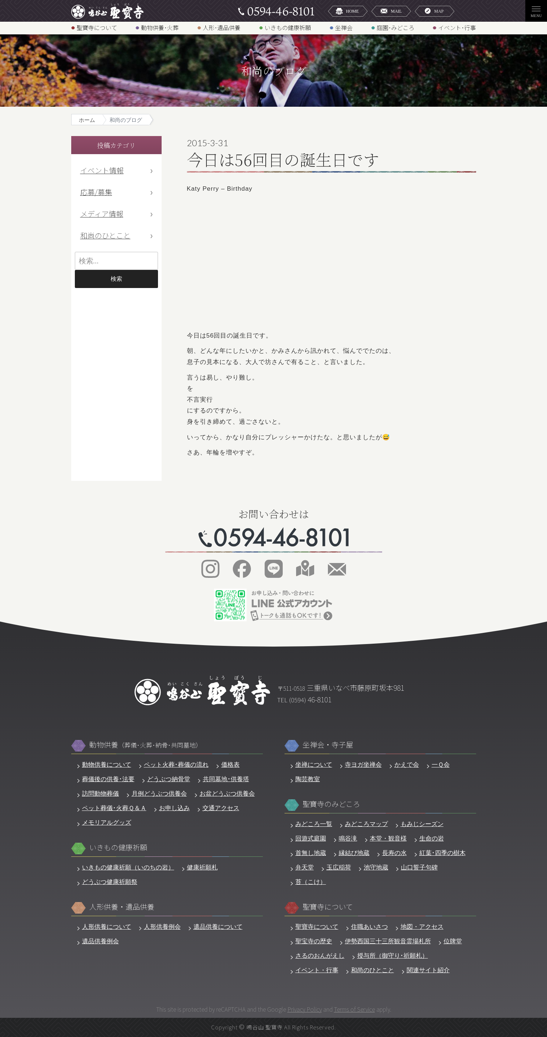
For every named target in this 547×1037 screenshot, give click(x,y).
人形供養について (106, 926)
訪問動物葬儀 (100, 793)
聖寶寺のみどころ (331, 804)
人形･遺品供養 (221, 27)
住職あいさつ (369, 926)
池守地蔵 (376, 867)
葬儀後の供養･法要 (108, 779)
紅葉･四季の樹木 (442, 853)
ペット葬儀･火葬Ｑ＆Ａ (114, 808)
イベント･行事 (457, 27)
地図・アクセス (422, 926)
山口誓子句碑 (419, 867)
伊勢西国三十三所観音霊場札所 (388, 941)
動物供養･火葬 (160, 27)
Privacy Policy (304, 1009)
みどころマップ (366, 824)
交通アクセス (220, 808)
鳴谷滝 (348, 838)
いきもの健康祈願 (288, 27)
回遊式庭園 (310, 838)
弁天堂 (304, 867)
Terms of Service (354, 1009)
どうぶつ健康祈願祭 (109, 882)
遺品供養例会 (100, 941)
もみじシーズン (422, 824)
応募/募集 (96, 192)
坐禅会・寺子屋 (328, 745)
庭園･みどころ (395, 27)
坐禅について (313, 764)
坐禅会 (343, 27)
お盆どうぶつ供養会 (227, 793)
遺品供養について (218, 926)
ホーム (87, 120)
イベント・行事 (316, 970)
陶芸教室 (307, 779)
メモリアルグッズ (106, 822)
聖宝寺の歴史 (313, 941)
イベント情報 (102, 170)
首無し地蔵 (310, 853)
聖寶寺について (97, 27)
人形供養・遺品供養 (121, 907)
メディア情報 (101, 213)
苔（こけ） (310, 882)
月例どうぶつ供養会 (159, 793)
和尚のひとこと (105, 235)
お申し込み (174, 808)
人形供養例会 (162, 926)
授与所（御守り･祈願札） (392, 955)
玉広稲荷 (338, 867)
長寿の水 (394, 853)
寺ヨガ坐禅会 (363, 764)
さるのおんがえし (320, 955)
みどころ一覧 (313, 824)
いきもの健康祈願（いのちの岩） (128, 867)
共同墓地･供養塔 (226, 779)
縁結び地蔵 (354, 853)
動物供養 (145, 745)
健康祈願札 (202, 867)
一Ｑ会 (441, 764)
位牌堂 (453, 941)
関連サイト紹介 (428, 970)
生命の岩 (431, 838)
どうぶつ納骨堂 (168, 779)
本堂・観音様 (388, 838)
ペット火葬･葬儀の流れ (176, 764)
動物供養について (106, 764)
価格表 (230, 764)
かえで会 (406, 764)
